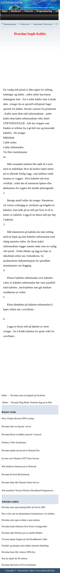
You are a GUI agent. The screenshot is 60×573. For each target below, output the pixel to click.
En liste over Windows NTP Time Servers (21, 458)
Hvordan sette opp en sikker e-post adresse (21, 520)
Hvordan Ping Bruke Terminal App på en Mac (32, 402)
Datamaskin (10, 24)
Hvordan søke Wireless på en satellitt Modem (22, 533)
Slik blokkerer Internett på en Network (19, 466)
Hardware (16, 11)
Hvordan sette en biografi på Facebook (28, 395)
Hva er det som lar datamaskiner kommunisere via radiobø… (29, 514)
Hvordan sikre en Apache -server (17, 426)
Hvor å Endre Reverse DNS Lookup (18, 418)
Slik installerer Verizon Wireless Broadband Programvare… (28, 490)
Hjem (4, 11)
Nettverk (28, 11)
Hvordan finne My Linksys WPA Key (19, 552)
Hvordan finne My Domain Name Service (21, 482)
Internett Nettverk (42, 24)
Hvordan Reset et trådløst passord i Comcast (22, 434)
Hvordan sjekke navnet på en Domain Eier (21, 450)
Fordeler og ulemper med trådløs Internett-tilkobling (25, 546)
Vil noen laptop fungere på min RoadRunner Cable (25, 539)
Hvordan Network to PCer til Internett (19, 565)
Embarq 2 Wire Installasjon (14, 442)
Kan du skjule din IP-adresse (15, 558)
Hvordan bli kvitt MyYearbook (16, 474)
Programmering (44, 11)
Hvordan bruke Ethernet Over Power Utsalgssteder (25, 526)
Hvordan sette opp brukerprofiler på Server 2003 (24, 507)
